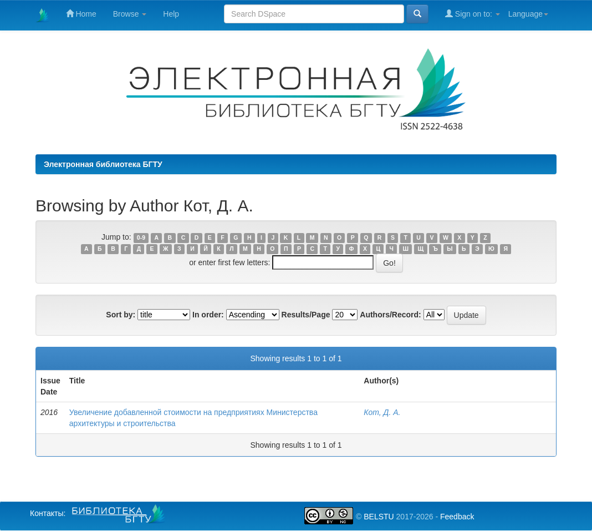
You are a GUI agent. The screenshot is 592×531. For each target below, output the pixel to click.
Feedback (457, 516)
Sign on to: (472, 13)
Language (528, 13)
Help (171, 13)
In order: (208, 314)
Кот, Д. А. (382, 412)
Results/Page (306, 314)
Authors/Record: (390, 314)
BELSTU (379, 516)
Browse (130, 13)
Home (81, 13)
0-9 (141, 237)
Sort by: (120, 314)
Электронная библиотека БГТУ (103, 164)
